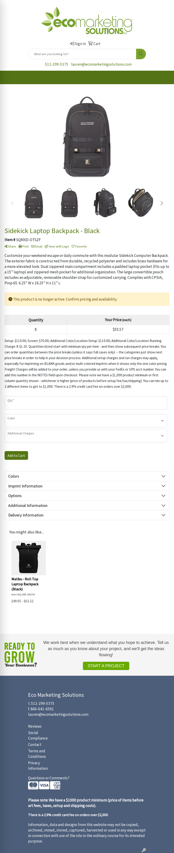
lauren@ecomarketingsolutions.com (101, 64)
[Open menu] (164, 77)
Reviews (35, 726)
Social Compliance (38, 735)
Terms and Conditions (37, 753)
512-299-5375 (56, 64)
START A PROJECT (106, 666)
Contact (34, 744)
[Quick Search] (82, 54)
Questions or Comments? (48, 777)
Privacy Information (38, 765)
